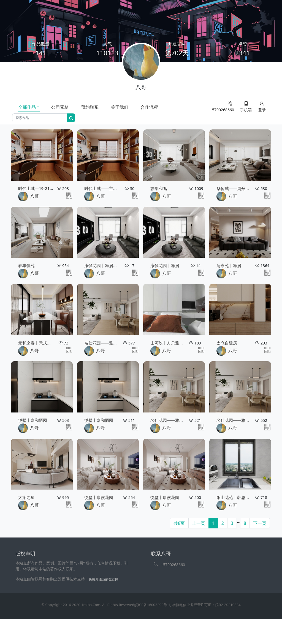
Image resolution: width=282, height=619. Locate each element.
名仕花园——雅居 (100, 343)
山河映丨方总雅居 (166, 343)
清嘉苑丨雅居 (228, 265)
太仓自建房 (226, 343)
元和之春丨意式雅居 (36, 343)
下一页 (259, 523)
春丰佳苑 (26, 265)
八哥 (28, 196)
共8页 (179, 523)
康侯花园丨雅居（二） (105, 265)
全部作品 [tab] (27, 107)
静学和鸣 (158, 188)
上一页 (198, 523)
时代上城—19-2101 (36, 188)
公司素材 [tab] (60, 107)
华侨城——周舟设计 (235, 188)
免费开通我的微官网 (103, 579)
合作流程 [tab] (149, 107)
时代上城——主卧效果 (105, 188)
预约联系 (90, 107)
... (238, 521)
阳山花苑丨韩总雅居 (235, 497)
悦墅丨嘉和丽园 (32, 420)
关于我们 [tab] (119, 107)
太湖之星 (26, 497)
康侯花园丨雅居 (164, 265)
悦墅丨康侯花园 (98, 497)
